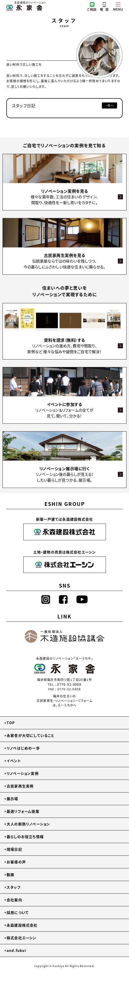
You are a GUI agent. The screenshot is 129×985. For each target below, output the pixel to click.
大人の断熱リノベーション (28, 823)
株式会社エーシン (22, 937)
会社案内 (14, 899)
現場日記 (14, 849)
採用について (18, 912)
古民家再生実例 (20, 785)
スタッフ (14, 887)
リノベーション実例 (23, 773)
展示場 (12, 798)
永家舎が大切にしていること (31, 735)
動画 (10, 874)
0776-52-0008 (69, 684)
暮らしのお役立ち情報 (25, 836)
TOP (11, 722)
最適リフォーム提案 (23, 811)
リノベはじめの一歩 (23, 748)
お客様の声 (16, 861)
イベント (14, 760)
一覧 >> (109, 105)
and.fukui (16, 950)
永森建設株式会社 (22, 925)
